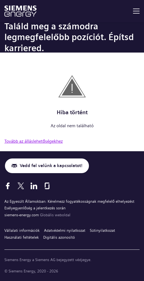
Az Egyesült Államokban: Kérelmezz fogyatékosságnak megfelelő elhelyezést (69, 201)
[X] (21, 186)
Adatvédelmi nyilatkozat (64, 230)
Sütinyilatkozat (102, 230)
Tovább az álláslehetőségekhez (33, 141)
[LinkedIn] (34, 186)
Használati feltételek (21, 237)
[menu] (136, 11)
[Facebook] (7, 186)
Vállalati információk (22, 230)
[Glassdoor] (47, 186)
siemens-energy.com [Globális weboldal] (22, 215)
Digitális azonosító (59, 237)
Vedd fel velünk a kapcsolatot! (51, 165)
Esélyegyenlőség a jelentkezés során (35, 208)
